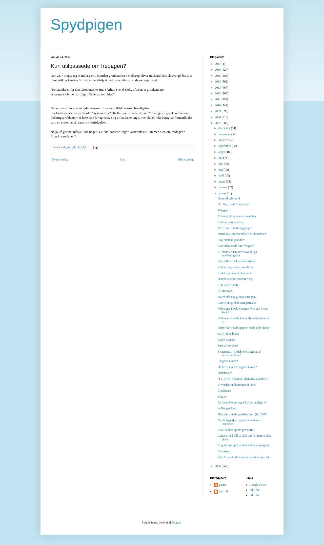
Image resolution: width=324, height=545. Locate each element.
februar (223, 187)
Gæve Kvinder (226, 339)
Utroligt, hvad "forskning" (234, 204)
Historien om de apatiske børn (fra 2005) (242, 414)
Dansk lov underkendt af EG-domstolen (242, 234)
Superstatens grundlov (231, 240)
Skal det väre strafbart (231, 222)
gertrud (223, 491)
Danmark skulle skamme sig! (235, 279)
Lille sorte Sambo (228, 285)
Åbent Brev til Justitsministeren (237, 261)
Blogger (176, 522)
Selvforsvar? (225, 291)
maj (221, 169)
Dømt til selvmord (229, 198)
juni (221, 164)
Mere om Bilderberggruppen (235, 228)
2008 (218, 117)
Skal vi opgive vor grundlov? (235, 267)
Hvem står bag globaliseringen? (237, 297)
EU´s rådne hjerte (228, 333)
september (225, 146)
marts (222, 181)
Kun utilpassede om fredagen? (236, 246)
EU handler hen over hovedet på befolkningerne (237, 253)
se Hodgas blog (227, 408)
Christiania (224, 390)
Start (123, 159)
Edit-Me (255, 490)
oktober (223, 140)
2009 (218, 111)
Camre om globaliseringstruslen (237, 303)
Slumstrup (224, 451)
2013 (218, 87)
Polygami (223, 210)
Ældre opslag (185, 159)
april (221, 175)
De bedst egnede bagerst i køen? (237, 367)
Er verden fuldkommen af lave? (237, 385)
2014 (218, 81)
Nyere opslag (60, 159)
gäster (222, 485)
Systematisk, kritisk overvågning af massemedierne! (239, 353)
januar (222, 193)
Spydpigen (87, 24)
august (222, 152)
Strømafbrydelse (228, 345)
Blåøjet (222, 396)
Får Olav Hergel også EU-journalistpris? (242, 402)
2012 (218, 93)
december (224, 128)
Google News (258, 485)
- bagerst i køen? (228, 361)
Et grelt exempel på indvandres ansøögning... (245, 445)
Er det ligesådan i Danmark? (235, 273)
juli (220, 157)
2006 (218, 466)
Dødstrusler (225, 373)
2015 (218, 75)
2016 (218, 69)
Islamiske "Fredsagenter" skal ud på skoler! (244, 328)
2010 (218, 105)
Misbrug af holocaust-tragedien (237, 216)
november (224, 134)
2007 (218, 123)
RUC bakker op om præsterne (236, 430)
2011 (218, 99)
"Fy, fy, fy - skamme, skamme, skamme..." (243, 378)
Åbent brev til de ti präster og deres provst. (244, 457)
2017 (218, 64)
